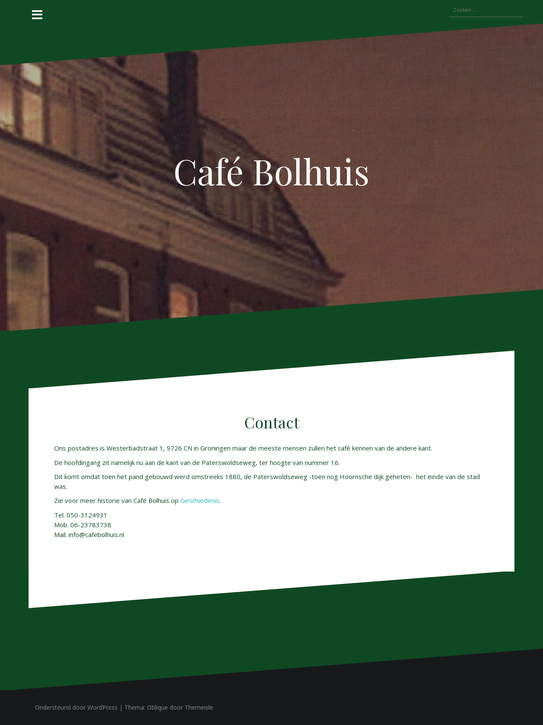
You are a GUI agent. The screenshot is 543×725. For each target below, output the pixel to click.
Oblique (157, 707)
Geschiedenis (200, 500)
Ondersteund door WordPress (76, 707)
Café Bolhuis (271, 170)
